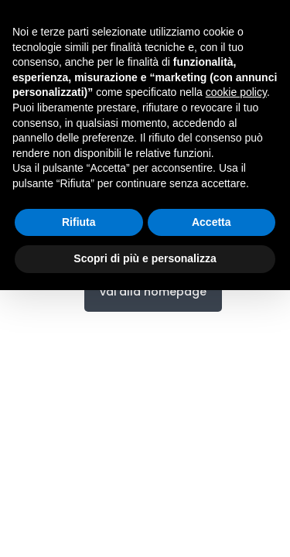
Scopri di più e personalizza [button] (144, 258)
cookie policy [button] (236, 92)
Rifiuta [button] (79, 222)
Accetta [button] (211, 222)
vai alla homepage (153, 291)
